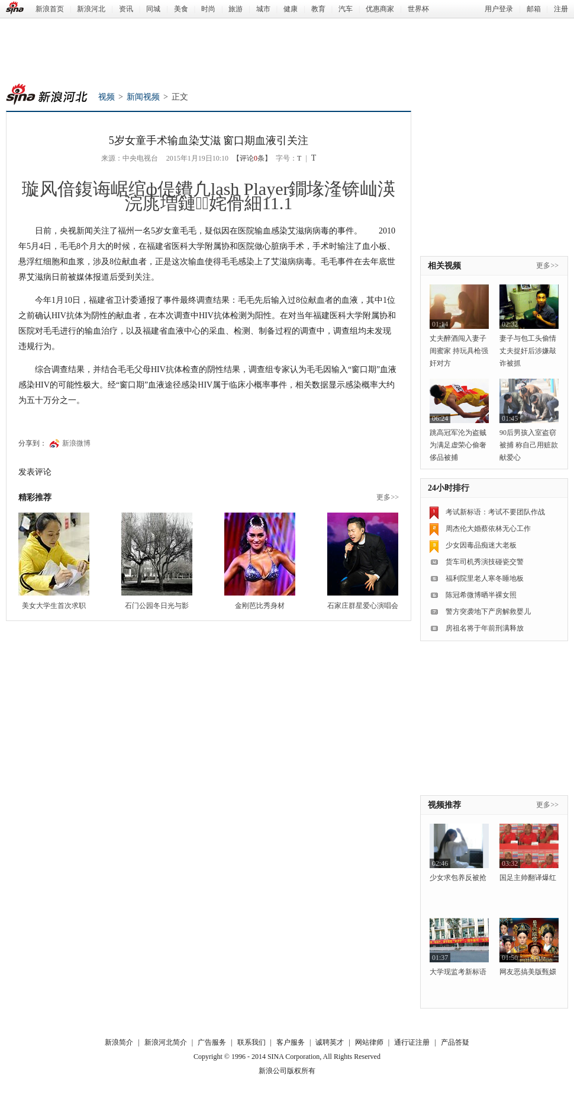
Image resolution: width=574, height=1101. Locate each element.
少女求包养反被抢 (458, 877)
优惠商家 (380, 9)
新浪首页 (50, 9)
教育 (318, 9)
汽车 (345, 9)
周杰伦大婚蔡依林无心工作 (488, 528)
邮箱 (534, 9)
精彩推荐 (34, 497)
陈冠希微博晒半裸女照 (481, 595)
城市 (263, 9)
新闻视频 (143, 96)
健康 (290, 9)
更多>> (387, 497)
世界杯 (418, 9)
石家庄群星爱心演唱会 (362, 605)
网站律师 (369, 1042)
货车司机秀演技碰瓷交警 (485, 562)
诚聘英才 (329, 1042)
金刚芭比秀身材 (260, 605)
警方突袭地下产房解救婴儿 (488, 611)
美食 (181, 9)
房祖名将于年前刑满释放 (485, 628)
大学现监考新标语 (458, 972)
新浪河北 (91, 9)
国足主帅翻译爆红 (527, 877)
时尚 (208, 9)
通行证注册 (412, 1042)
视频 (106, 96)
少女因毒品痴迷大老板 (481, 545)
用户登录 (499, 9)
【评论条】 (252, 158)
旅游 (235, 9)
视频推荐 (444, 805)
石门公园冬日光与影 (157, 605)
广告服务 (212, 1042)
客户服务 (290, 1042)
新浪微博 (76, 443)
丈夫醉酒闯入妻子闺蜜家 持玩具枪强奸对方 (459, 350)
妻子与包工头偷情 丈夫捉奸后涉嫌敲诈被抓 (527, 350)
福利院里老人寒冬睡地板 (485, 578)
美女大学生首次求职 (54, 605)
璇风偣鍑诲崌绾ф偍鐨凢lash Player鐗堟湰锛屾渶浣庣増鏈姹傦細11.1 (209, 196)
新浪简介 (119, 1042)
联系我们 (251, 1042)
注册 (561, 9)
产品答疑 (455, 1042)
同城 (153, 9)
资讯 (126, 9)
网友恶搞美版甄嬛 (527, 972)
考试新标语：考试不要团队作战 (495, 512)
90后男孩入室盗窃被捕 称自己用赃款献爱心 (528, 445)
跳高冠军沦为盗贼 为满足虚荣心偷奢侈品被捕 (458, 445)
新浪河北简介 (165, 1042)
